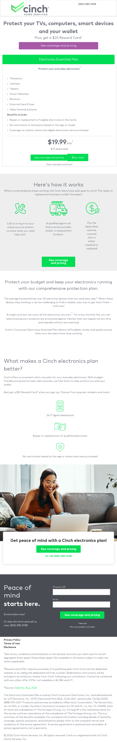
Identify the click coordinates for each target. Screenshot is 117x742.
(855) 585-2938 (19, 625)
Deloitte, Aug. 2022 (26, 688)
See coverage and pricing (58, 45)
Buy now (78, 157)
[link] (59, 149)
